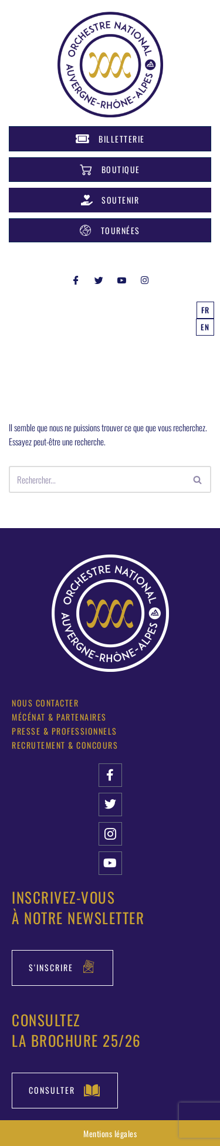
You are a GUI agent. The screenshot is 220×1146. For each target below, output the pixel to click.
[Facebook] (75, 279)
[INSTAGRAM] (144, 279)
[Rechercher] (97, 479)
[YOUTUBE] (121, 279)
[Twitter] (98, 279)
